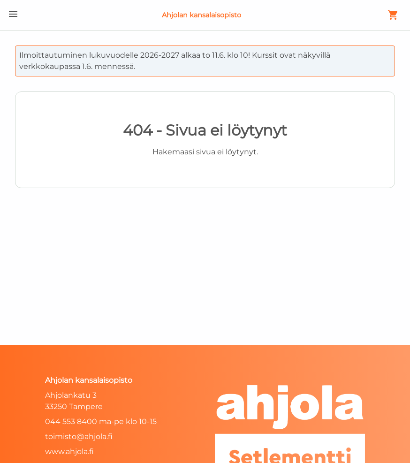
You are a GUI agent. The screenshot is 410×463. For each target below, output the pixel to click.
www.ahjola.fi (69, 451)
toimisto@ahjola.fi (79, 436)
